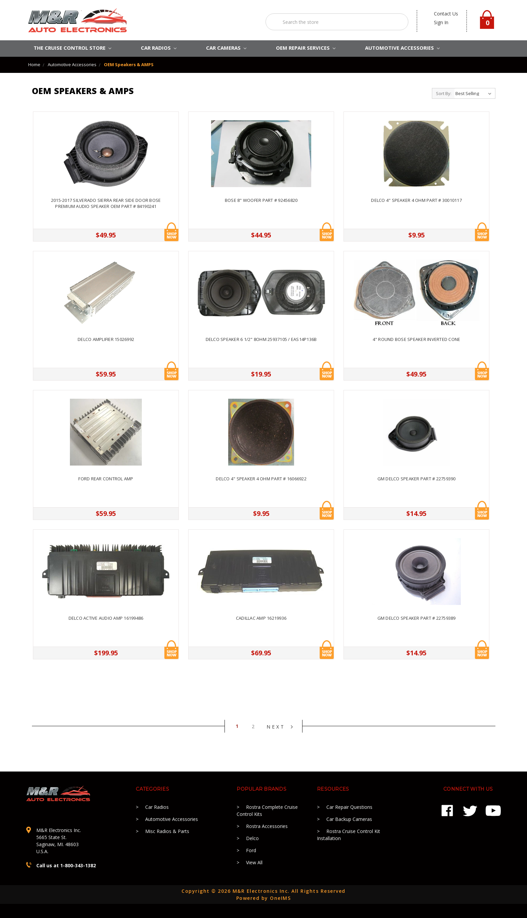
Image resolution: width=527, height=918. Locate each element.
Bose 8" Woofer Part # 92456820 (261, 200)
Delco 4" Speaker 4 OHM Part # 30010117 (416, 200)
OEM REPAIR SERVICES (305, 47)
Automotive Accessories (72, 64)
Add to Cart (171, 231)
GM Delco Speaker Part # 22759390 (416, 479)
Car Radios (157, 807)
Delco (252, 838)
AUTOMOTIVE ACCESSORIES (402, 47)
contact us (446, 13)
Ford (251, 850)
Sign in (441, 22)
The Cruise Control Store (72, 47)
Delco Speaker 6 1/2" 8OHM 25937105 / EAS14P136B (261, 339)
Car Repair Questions (349, 807)
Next (280, 727)
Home (34, 64)
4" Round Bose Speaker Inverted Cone (416, 339)
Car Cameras (226, 47)
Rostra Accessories (267, 826)
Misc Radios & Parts (167, 831)
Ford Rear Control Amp (105, 479)
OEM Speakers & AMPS (129, 64)
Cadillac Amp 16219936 (261, 618)
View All (254, 862)
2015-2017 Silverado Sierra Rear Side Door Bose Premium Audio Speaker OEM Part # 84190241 (106, 203)
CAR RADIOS (158, 47)
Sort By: (443, 93)
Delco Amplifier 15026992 (106, 339)
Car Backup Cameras (349, 819)
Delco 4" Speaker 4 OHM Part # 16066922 (261, 479)
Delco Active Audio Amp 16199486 (106, 618)
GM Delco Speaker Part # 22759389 (416, 618)
